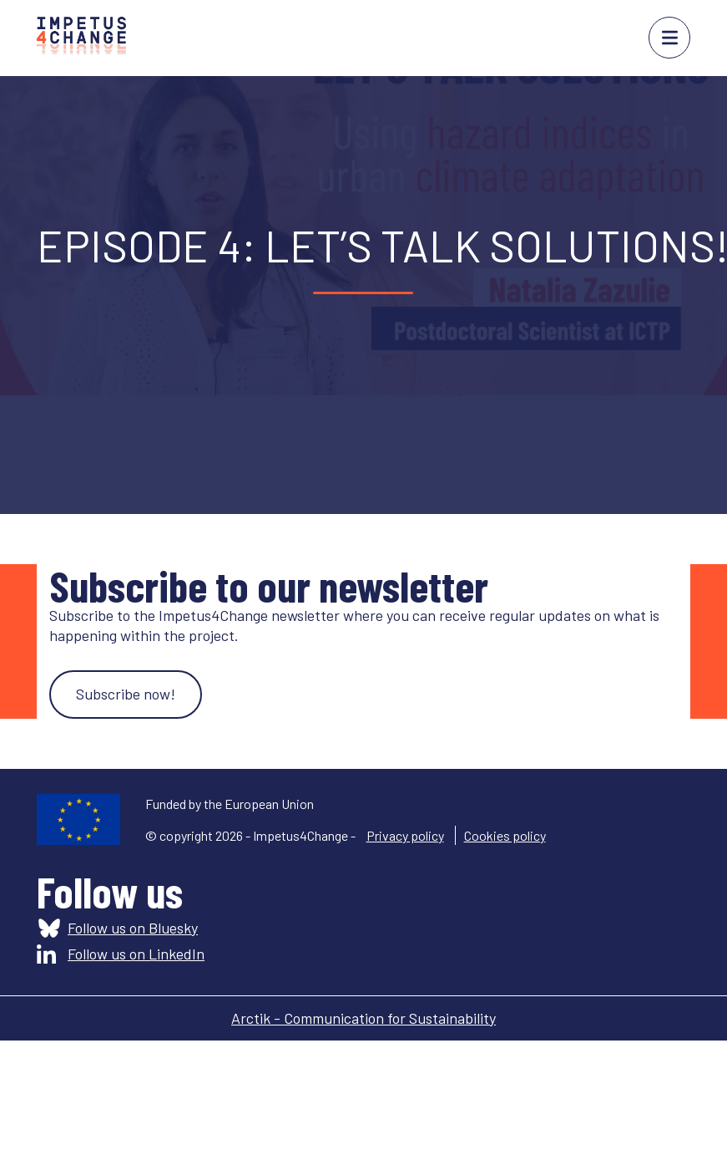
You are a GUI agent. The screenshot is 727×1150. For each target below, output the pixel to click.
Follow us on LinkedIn (136, 953)
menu (669, 38)
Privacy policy (405, 835)
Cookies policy (505, 835)
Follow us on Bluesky (133, 927)
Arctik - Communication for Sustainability (363, 1018)
